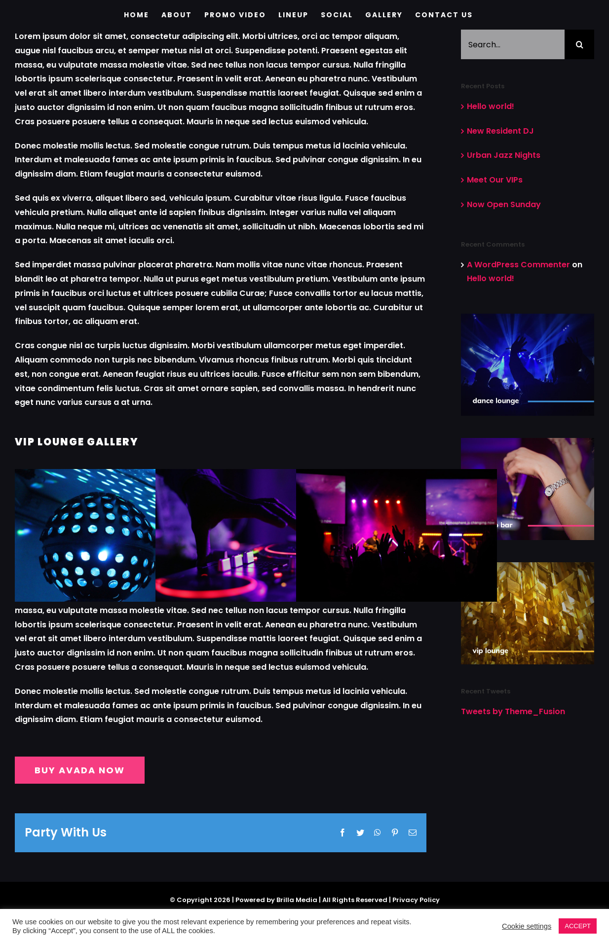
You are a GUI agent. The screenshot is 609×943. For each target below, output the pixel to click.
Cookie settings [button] (526, 926)
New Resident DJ (500, 131)
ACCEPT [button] (578, 926)
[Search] (579, 44)
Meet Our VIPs (495, 179)
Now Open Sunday (504, 204)
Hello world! (490, 106)
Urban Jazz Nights (503, 155)
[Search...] (513, 44)
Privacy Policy (416, 890)
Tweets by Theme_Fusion (513, 711)
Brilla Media (296, 890)
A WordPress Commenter (518, 264)
